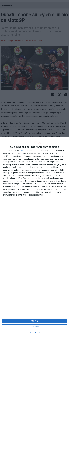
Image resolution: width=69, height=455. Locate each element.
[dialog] (34, 296)
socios (22, 151)
